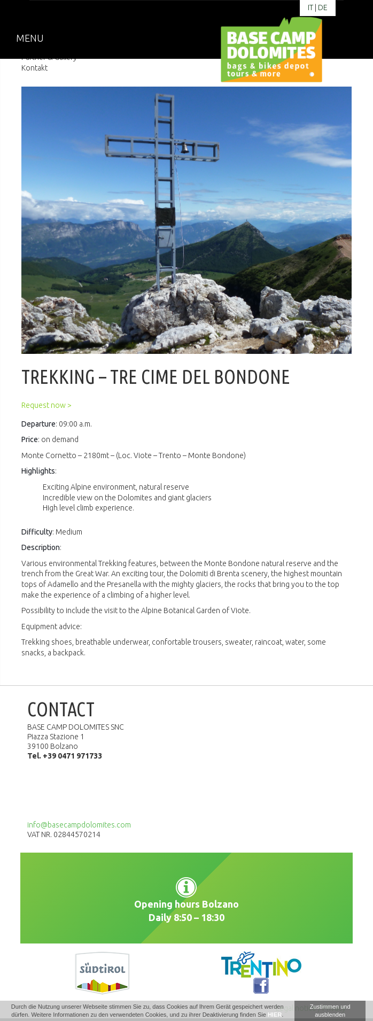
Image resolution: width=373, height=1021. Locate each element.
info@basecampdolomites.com (79, 825)
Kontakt (34, 68)
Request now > (46, 405)
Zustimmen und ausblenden (330, 1010)
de (323, 7)
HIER (275, 1014)
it (310, 7)
